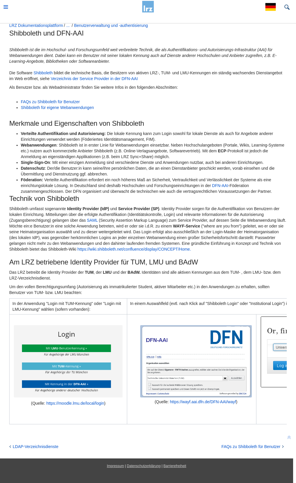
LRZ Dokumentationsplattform (36, 25)
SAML (92, 220)
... (68, 25)
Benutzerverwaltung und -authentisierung (111, 25)
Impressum (115, 466)
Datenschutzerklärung (144, 466)
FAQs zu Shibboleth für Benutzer (50, 101)
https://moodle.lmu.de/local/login (75, 403)
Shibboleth (43, 73)
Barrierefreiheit (174, 466)
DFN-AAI (219, 185)
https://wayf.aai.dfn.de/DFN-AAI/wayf (203, 401)
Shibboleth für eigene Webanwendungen (57, 107)
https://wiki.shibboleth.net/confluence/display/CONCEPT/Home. (134, 249)
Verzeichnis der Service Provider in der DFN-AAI (94, 78)
